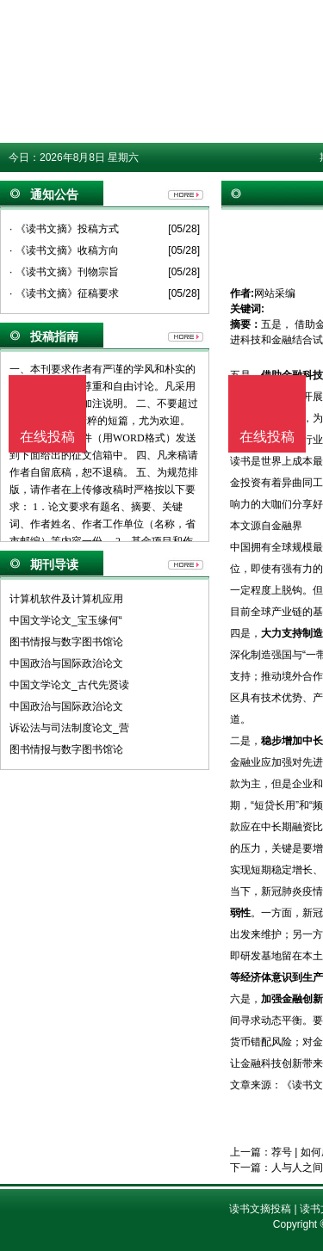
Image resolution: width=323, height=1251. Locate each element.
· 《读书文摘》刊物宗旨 (64, 272)
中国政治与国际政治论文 (66, 663)
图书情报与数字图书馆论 (66, 642)
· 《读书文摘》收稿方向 (64, 250)
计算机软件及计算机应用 (66, 599)
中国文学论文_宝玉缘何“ (65, 620)
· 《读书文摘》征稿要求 (64, 293)
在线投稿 (267, 436)
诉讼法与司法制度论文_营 (69, 728)
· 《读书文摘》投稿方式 (64, 229)
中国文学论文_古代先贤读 (69, 685)
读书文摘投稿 (260, 1209)
